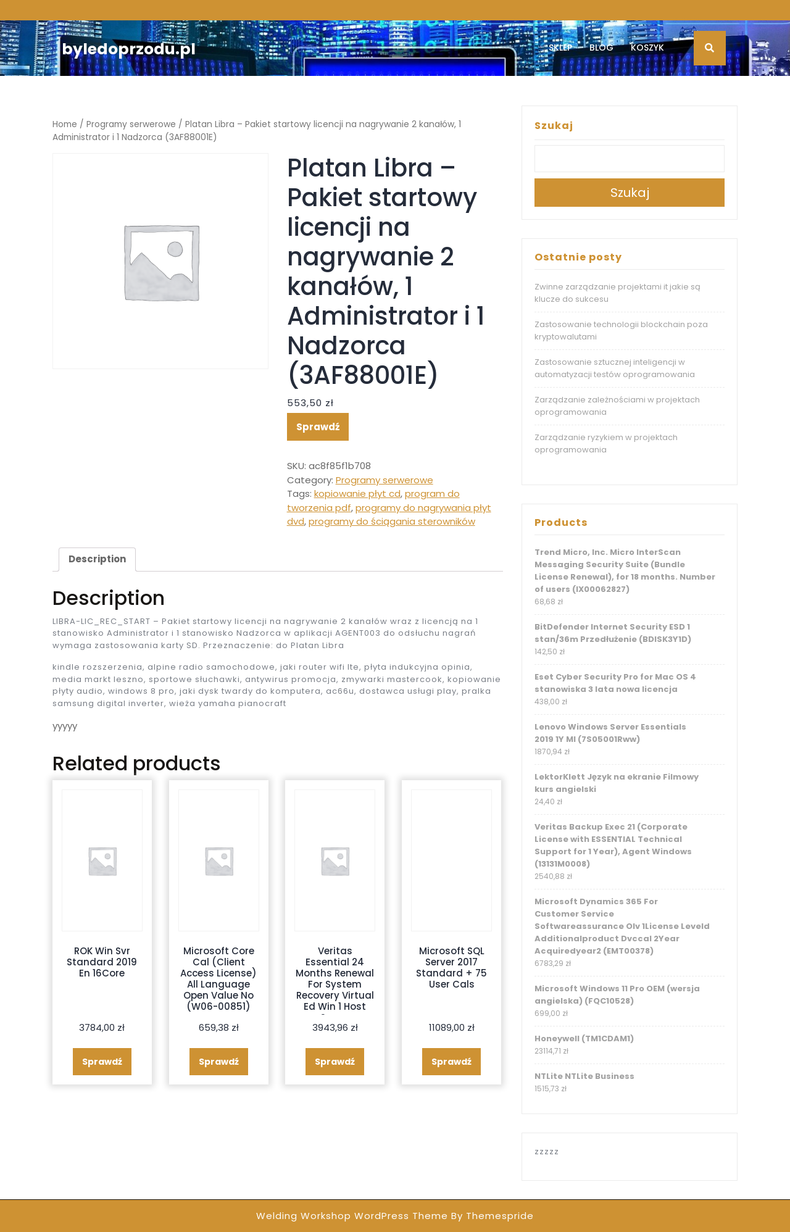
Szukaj (553, 126)
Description (97, 558)
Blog (601, 47)
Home (64, 124)
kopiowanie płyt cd (357, 493)
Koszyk (647, 47)
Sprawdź (317, 426)
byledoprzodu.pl (129, 49)
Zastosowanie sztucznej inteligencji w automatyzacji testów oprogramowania (614, 368)
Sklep (560, 47)
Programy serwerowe (131, 124)
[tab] (97, 559)
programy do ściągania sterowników (392, 521)
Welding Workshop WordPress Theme (352, 1215)
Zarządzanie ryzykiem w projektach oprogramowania (606, 443)
